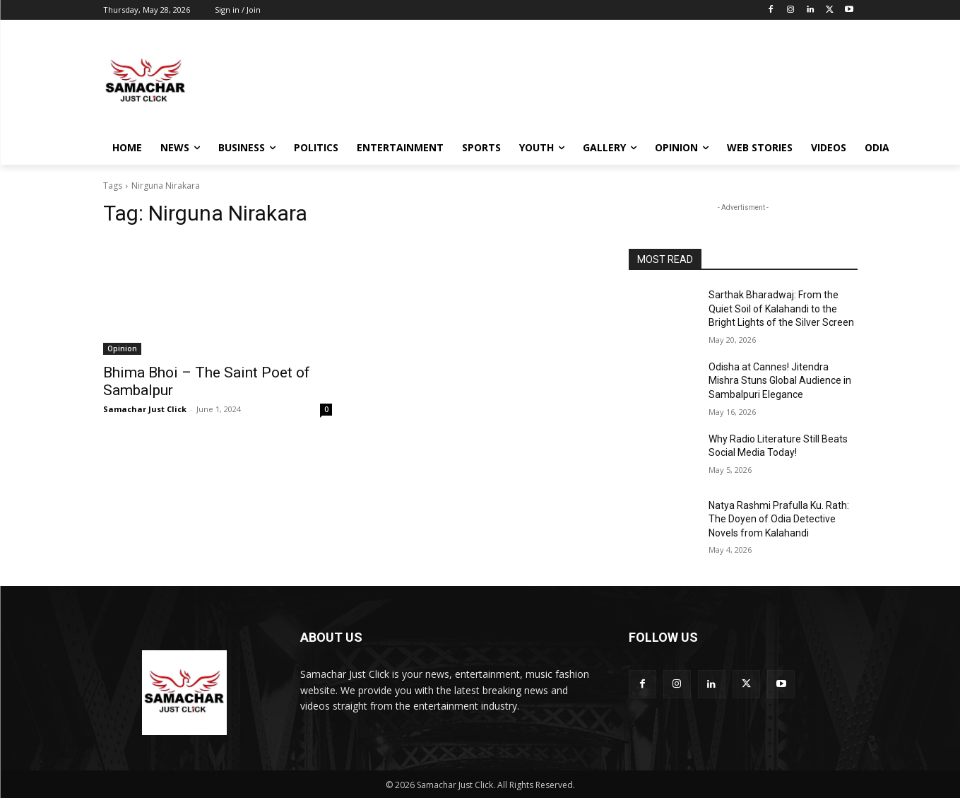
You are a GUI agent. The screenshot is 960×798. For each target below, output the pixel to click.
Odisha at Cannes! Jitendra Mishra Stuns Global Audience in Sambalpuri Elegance (780, 380)
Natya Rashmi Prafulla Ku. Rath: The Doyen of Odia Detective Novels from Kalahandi (779, 519)
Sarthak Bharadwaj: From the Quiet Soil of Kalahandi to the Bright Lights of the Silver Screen (781, 308)
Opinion (122, 348)
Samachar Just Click (144, 409)
